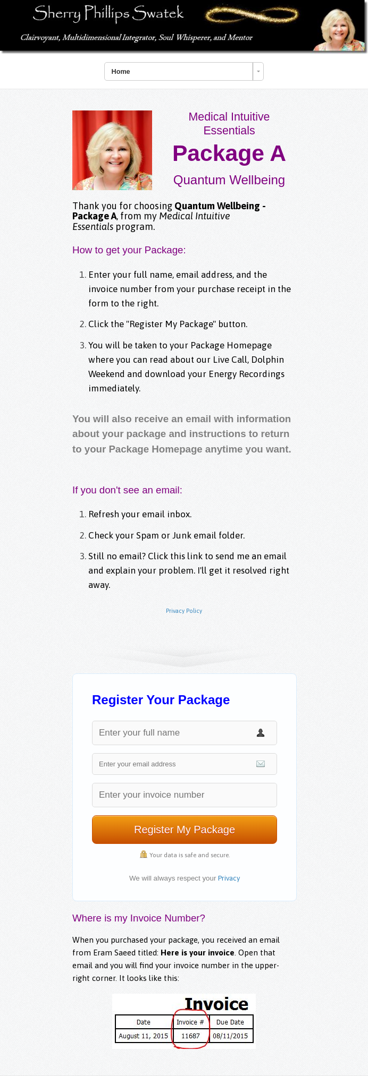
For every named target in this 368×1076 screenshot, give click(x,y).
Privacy (229, 878)
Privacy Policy (184, 611)
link (196, 556)
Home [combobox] (121, 71)
